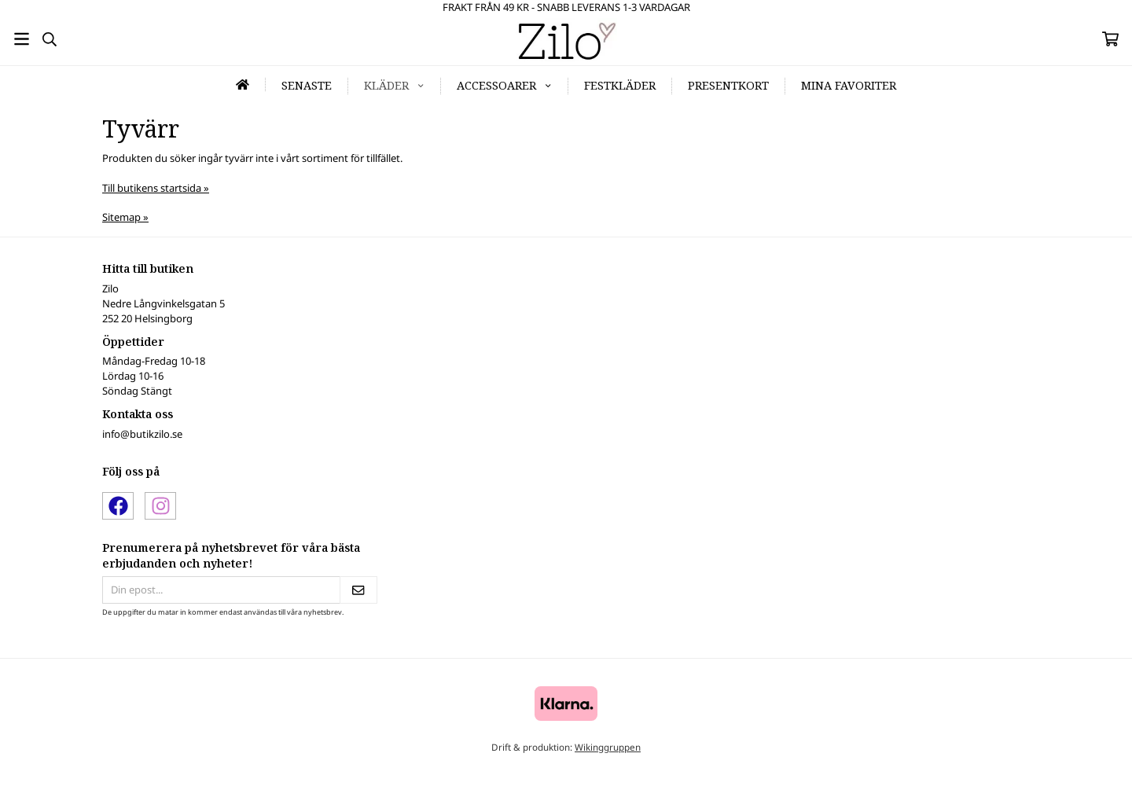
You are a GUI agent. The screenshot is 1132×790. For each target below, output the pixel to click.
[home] (243, 84)
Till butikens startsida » (155, 188)
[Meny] (21, 39)
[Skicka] (358, 590)
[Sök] (49, 39)
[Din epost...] (221, 590)
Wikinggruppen (608, 746)
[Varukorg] (1110, 39)
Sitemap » (125, 217)
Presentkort (728, 85)
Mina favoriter (848, 85)
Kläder (394, 85)
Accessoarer (504, 85)
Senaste (306, 85)
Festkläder (620, 85)
